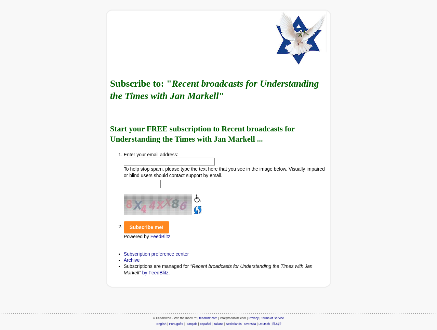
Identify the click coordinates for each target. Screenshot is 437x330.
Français (192, 324)
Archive (132, 260)
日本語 (276, 324)
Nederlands (234, 324)
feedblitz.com (208, 318)
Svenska (250, 324)
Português (176, 324)
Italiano (218, 324)
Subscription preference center (156, 254)
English (161, 324)
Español (205, 324)
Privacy (254, 318)
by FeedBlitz (155, 272)
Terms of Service (272, 318)
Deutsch (264, 324)
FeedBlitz (160, 236)
